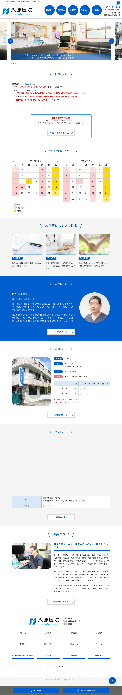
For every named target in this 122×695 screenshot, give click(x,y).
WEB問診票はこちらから (61, 133)
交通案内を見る (61, 519)
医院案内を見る (61, 416)
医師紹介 (49, 10)
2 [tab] (13, 63)
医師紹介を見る (61, 332)
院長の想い (85, 10)
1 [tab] (11, 63)
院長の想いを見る (61, 604)
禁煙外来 (73, 657)
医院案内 (61, 10)
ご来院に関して (30, 90)
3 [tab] (15, 63)
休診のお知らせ (30, 84)
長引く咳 (99, 646)
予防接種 (48, 657)
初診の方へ (74, 646)
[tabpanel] (61, 41)
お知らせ (23, 635)
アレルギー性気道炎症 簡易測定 (23, 657)
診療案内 (73, 10)
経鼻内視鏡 (99, 657)
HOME (61, 669)
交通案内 (96, 10)
